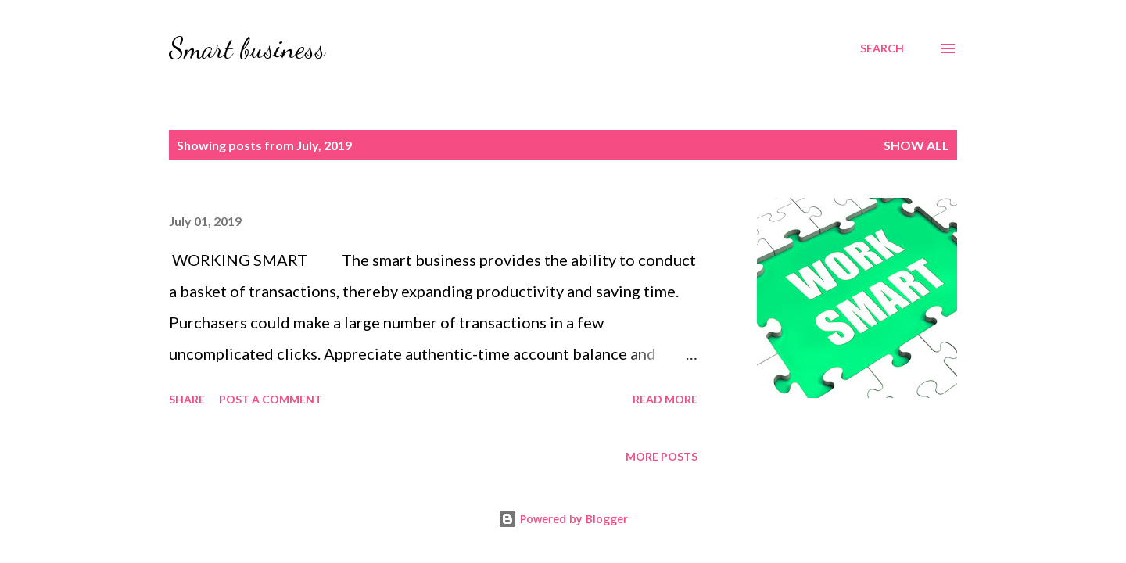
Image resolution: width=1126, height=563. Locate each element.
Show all (916, 145)
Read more (665, 399)
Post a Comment (270, 399)
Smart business (247, 48)
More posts (661, 456)
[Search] (882, 48)
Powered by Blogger (563, 518)
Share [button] (187, 399)
